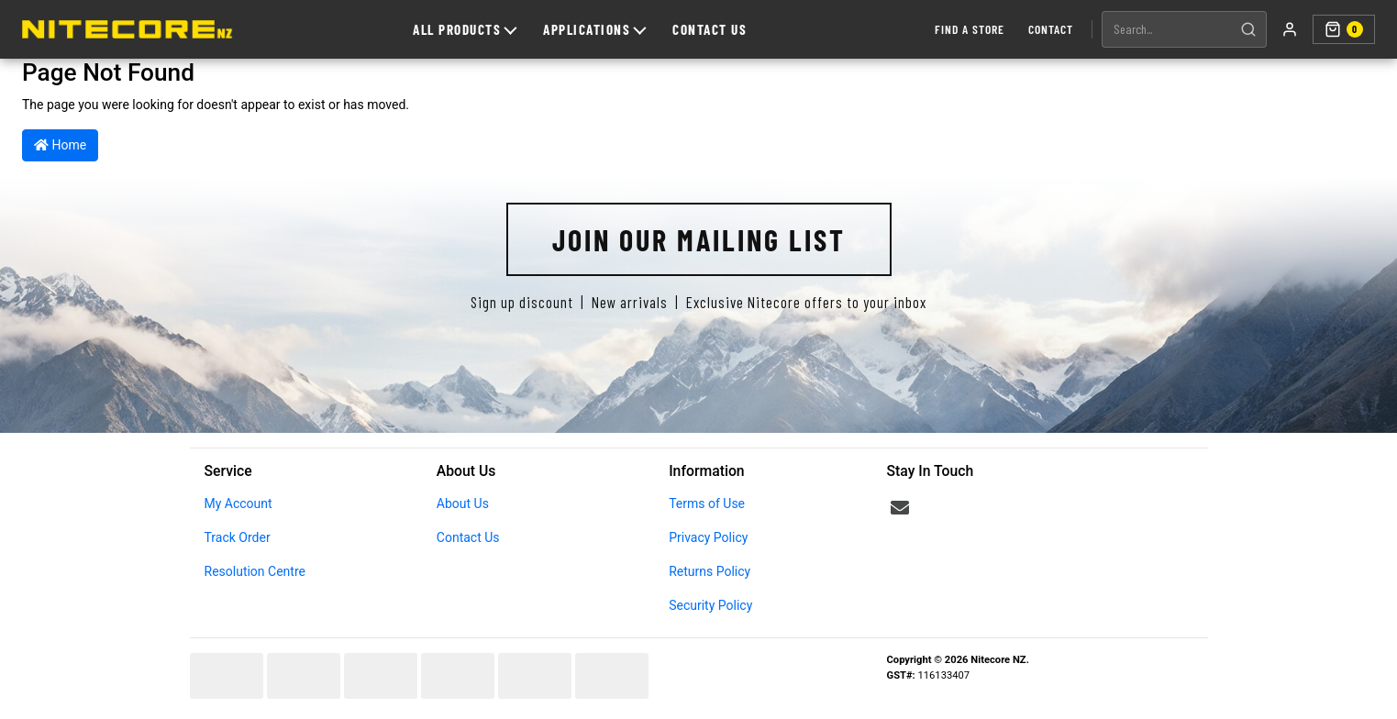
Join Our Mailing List (699, 239)
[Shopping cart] (1344, 29)
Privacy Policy (708, 537)
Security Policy (710, 605)
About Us (463, 503)
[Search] (1248, 29)
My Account (238, 503)
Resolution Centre (255, 571)
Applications (594, 29)
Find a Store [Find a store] (969, 29)
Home (60, 145)
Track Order (238, 537)
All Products (464, 29)
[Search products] (1167, 29)
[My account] (1289, 29)
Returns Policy (709, 571)
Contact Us (709, 29)
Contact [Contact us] (1050, 29)
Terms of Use (707, 503)
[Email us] (900, 508)
